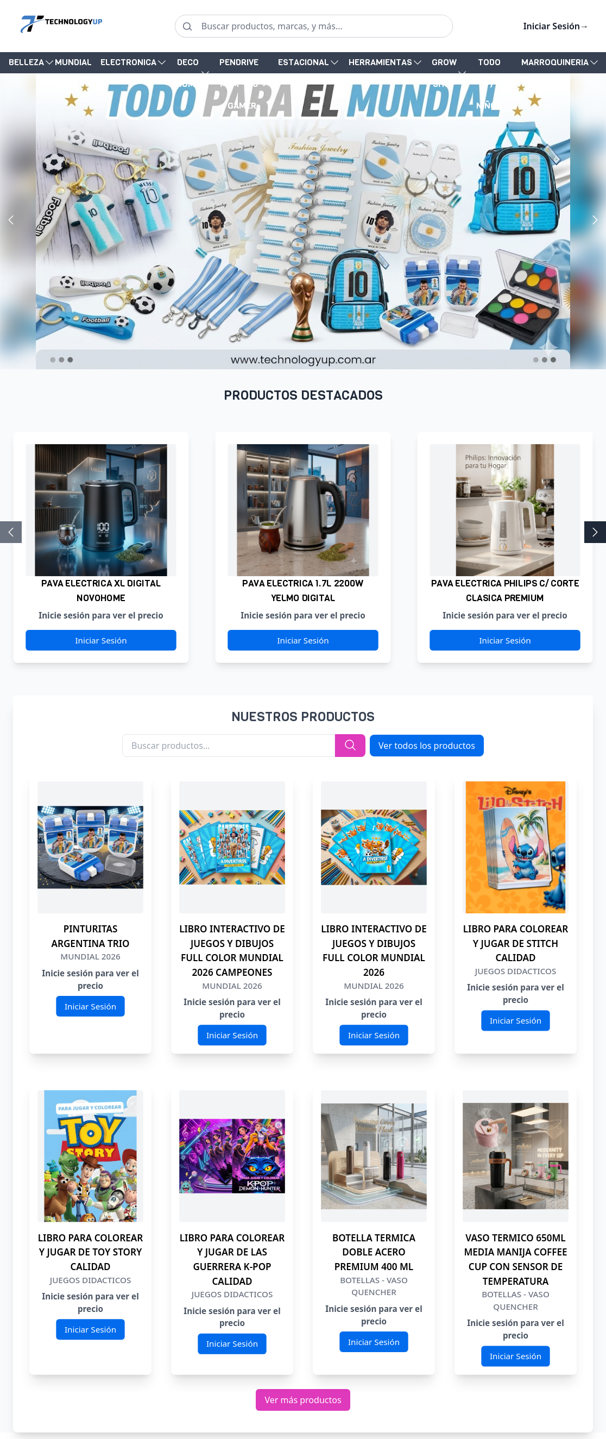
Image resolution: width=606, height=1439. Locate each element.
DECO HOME (188, 73)
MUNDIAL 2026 (73, 64)
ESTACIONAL (303, 62)
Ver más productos (302, 1400)
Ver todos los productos (426, 746)
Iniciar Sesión (556, 26)
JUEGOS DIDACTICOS (516, 971)
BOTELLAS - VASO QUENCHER (374, 1286)
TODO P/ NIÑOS (489, 83)
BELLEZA (26, 62)
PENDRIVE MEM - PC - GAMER (238, 83)
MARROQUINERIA (555, 62)
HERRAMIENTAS (380, 62)
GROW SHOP (444, 73)
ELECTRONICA (128, 62)
